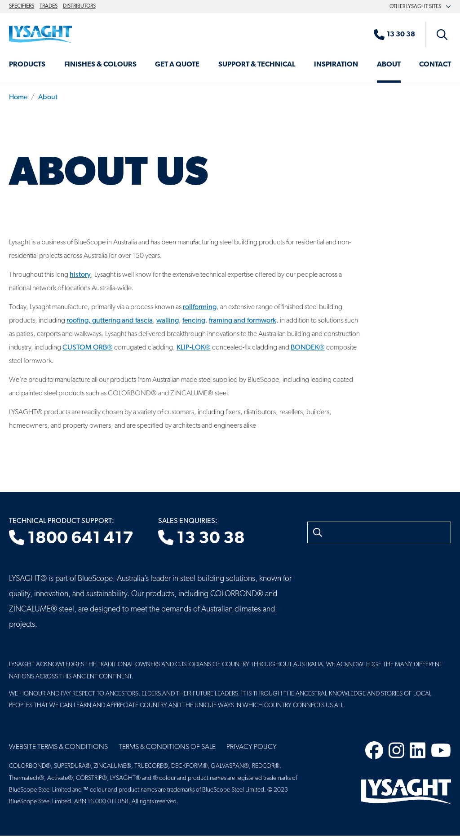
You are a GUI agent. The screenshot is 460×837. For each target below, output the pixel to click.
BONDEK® (308, 347)
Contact (435, 64)
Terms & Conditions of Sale (167, 747)
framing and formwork (242, 320)
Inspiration (336, 64)
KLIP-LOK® (194, 347)
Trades (49, 6)
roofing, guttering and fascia (109, 320)
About (389, 64)
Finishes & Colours (100, 64)
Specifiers (21, 6)
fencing (193, 320)
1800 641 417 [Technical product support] (71, 539)
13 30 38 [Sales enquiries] (201, 539)
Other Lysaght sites (420, 7)
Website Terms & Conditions (58, 747)
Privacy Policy (251, 747)
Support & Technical (257, 64)
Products (27, 64)
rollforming (200, 307)
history (80, 275)
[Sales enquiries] (399, 34)
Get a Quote (177, 64)
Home (18, 97)
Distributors (79, 6)
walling (167, 320)
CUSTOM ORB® (87, 347)
